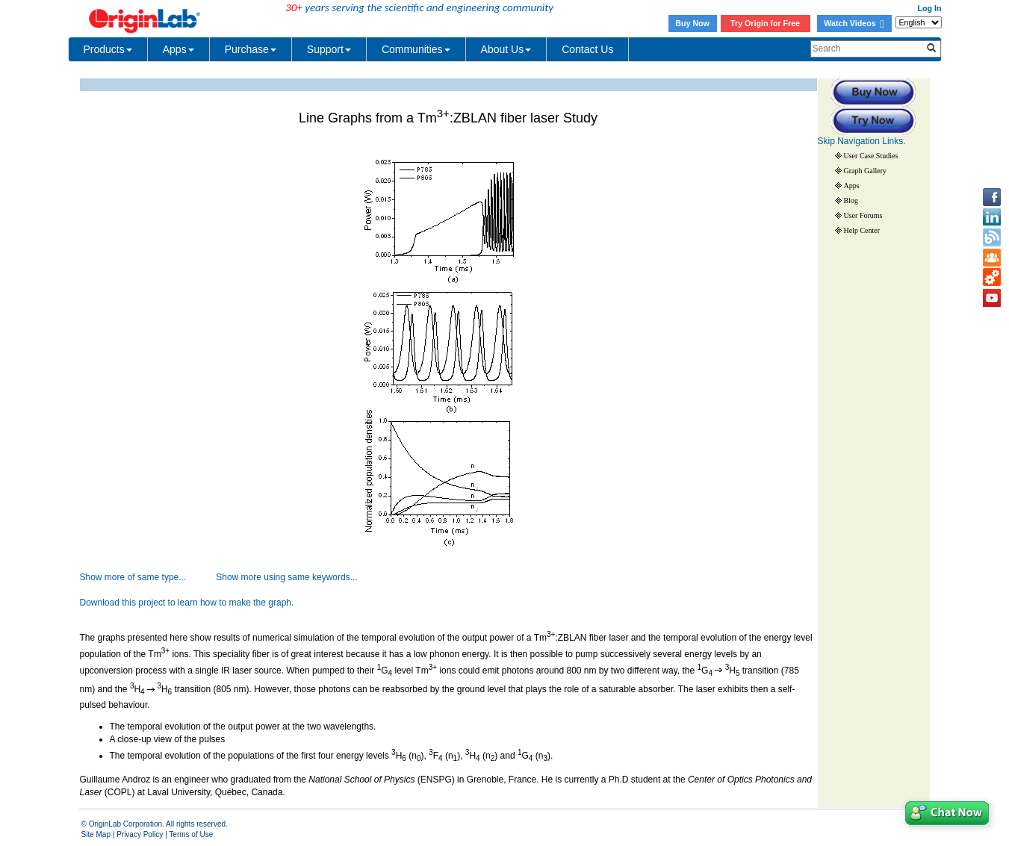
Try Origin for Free (765, 23)
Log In (930, 8)
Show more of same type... (133, 577)
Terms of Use (191, 834)
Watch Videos (854, 23)
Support (329, 49)
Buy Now (692, 23)
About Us (506, 49)
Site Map (96, 834)
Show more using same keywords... (286, 577)
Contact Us (587, 49)
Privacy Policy (140, 834)
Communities (416, 49)
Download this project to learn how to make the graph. (187, 602)
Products (108, 49)
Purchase (250, 49)
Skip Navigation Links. (862, 141)
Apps (178, 49)
